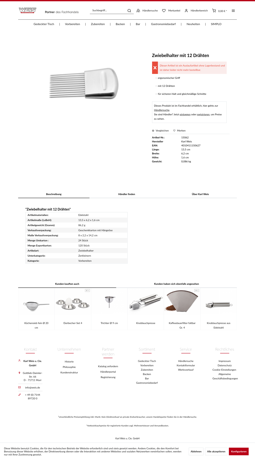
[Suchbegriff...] (112, 10)
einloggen (185, 114)
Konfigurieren (238, 451)
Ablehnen (196, 451)
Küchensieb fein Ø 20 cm (36, 325)
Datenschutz (225, 365)
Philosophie (69, 366)
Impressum (225, 360)
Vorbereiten (146, 365)
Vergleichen (160, 130)
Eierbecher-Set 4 (73, 323)
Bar (147, 378)
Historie (69, 361)
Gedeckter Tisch (147, 360)
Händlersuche (162, 110)
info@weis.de (32, 387)
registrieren (203, 114)
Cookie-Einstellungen (225, 369)
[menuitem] (112, 10)
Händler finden (126, 194)
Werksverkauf (186, 369)
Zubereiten (147, 369)
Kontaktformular (186, 365)
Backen (147, 374)
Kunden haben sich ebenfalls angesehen (176, 283)
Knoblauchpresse (145, 323)
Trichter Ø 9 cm (109, 323)
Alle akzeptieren (216, 451)
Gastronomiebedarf (147, 382)
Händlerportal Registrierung (108, 374)
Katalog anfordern (108, 366)
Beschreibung (54, 194)
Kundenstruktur (69, 372)
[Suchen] (129, 10)
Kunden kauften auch (67, 283)
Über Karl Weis (200, 194)
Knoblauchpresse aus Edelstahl (218, 325)
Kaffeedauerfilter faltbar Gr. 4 (182, 325)
